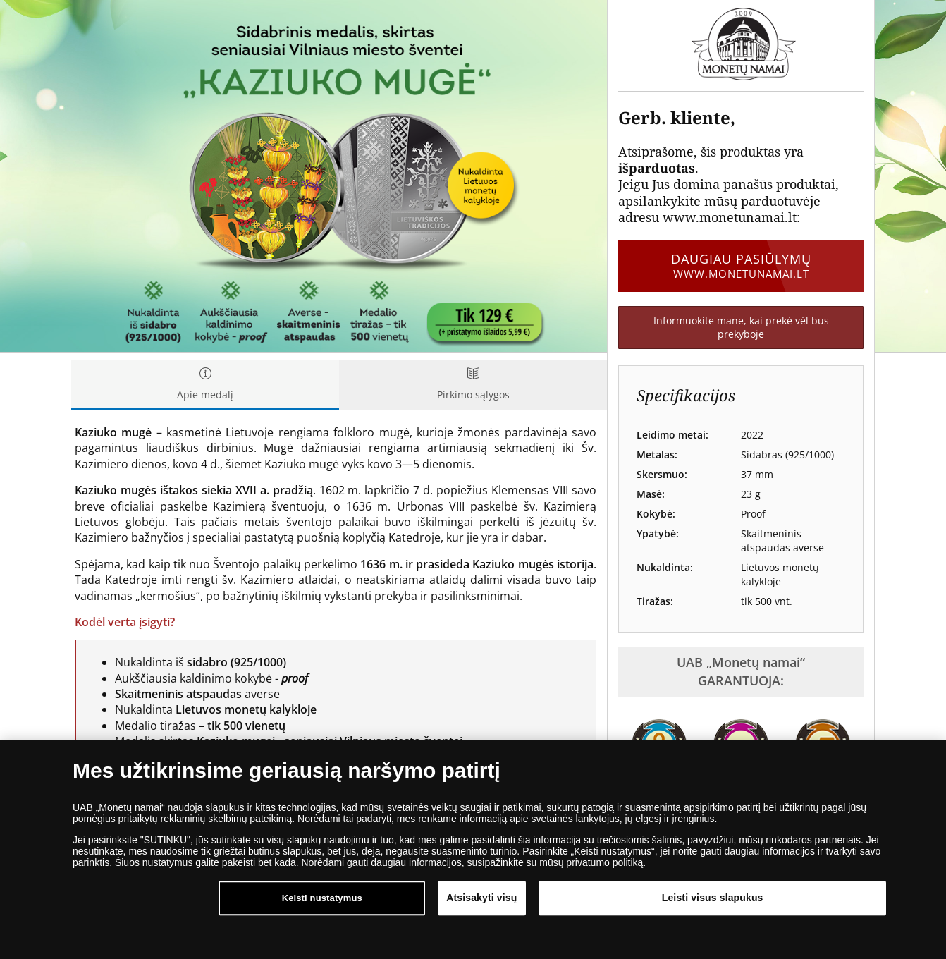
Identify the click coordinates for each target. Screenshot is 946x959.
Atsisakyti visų (481, 898)
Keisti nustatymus (322, 898)
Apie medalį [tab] (205, 384)
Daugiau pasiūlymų (741, 265)
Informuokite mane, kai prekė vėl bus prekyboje (741, 327)
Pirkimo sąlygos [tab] (473, 384)
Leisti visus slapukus (712, 898)
